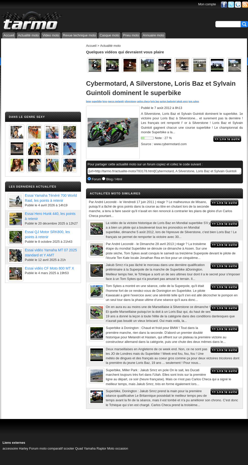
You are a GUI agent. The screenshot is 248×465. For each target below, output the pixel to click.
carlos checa (143, 101)
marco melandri (116, 101)
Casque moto (109, 35)
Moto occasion (117, 448)
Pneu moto (131, 35)
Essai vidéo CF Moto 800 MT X (49, 268)
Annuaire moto (153, 35)
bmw (88, 101)
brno (104, 101)
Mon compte (207, 4)
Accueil (9, 35)
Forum (96, 179)
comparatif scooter (61, 448)
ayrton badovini (168, 101)
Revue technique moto (79, 35)
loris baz (154, 101)
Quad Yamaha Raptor (90, 448)
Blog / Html (113, 179)
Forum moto (38, 448)
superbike (97, 101)
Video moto (51, 35)
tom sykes (194, 101)
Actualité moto (28, 35)
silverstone (130, 101)
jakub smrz (182, 101)
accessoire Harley (15, 448)
